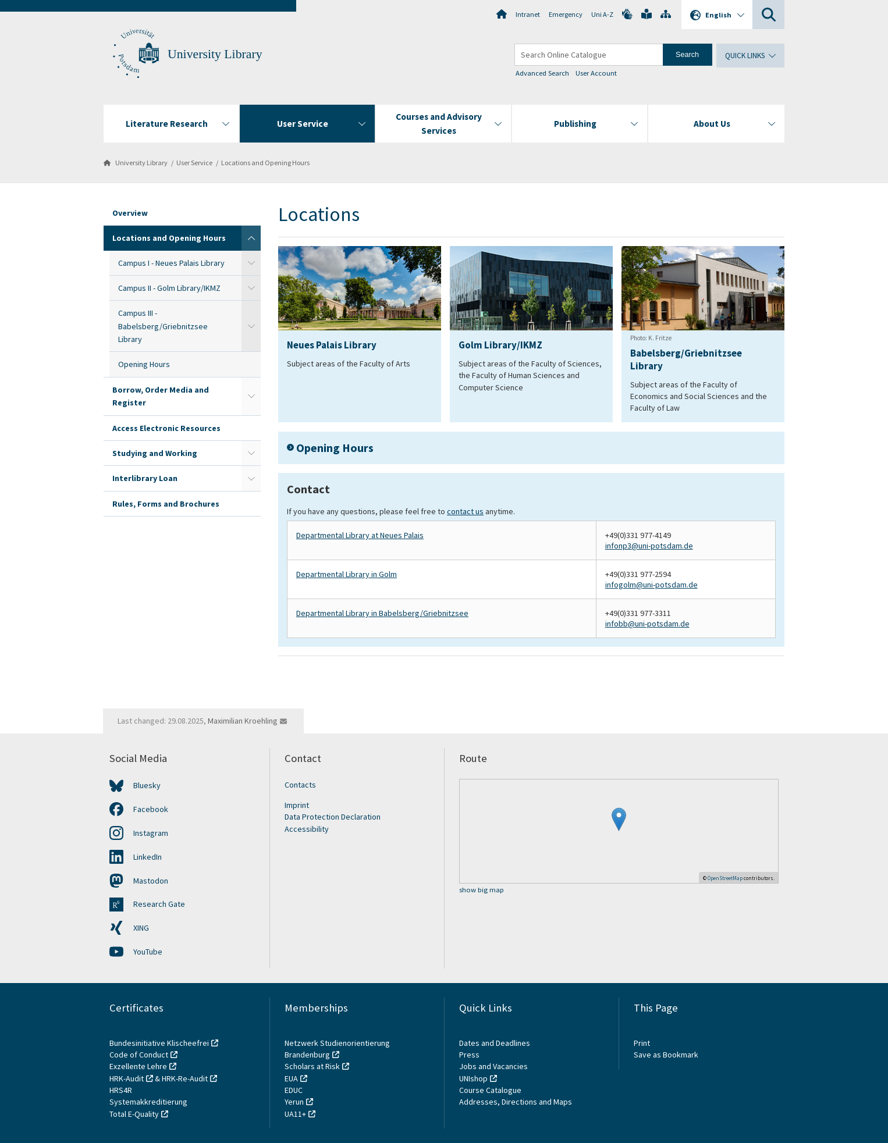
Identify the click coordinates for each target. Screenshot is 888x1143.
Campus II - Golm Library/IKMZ (169, 288)
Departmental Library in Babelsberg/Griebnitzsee (382, 613)
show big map (481, 890)
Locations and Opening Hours (265, 162)
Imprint (297, 805)
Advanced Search (542, 73)
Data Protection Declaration (333, 816)
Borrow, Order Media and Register (160, 396)
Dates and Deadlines (494, 1043)
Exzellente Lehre (138, 1066)
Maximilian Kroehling (243, 720)
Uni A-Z (602, 14)
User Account (596, 73)
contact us (465, 511)
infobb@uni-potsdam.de (647, 623)
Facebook (150, 809)
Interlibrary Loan (144, 478)
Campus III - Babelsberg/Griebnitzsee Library (163, 326)
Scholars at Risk (312, 1066)
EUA (291, 1078)
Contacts (300, 784)
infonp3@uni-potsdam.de (649, 545)
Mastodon (150, 880)
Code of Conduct (138, 1054)
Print (642, 1043)
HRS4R (120, 1090)
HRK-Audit (126, 1078)
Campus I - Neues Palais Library (171, 263)
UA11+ (295, 1114)
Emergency (565, 14)
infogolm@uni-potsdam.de (651, 584)
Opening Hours (144, 364)
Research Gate (159, 904)
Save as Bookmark (666, 1054)
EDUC (294, 1090)
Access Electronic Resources (166, 428)
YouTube (147, 951)
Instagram (150, 833)
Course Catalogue (490, 1090)
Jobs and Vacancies (493, 1066)
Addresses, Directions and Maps (515, 1101)
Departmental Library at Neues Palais (360, 535)
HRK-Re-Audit (185, 1078)
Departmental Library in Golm (346, 574)
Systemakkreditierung (148, 1101)
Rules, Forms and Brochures (165, 503)
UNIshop (473, 1078)
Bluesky (147, 785)
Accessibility (307, 829)
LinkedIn (147, 857)
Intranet (528, 14)
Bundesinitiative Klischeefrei (159, 1043)
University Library (215, 54)
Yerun (294, 1101)
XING (141, 928)
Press (469, 1054)
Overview (130, 213)
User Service (194, 162)
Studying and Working (154, 453)
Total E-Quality (134, 1114)
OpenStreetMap (725, 878)
